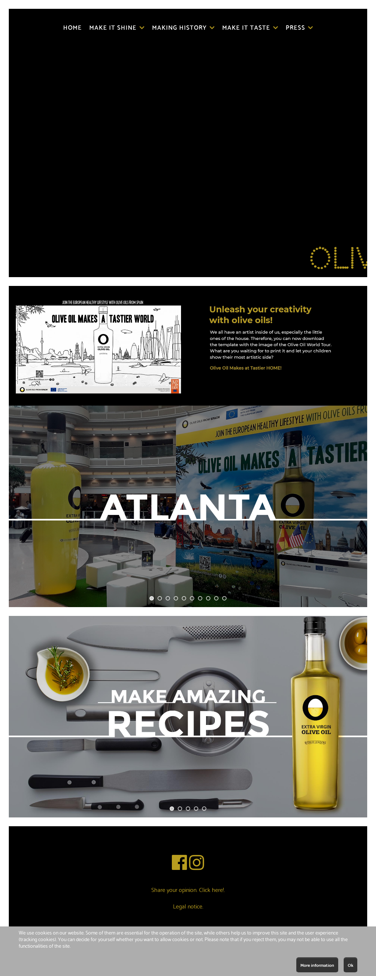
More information (317, 965)
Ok (350, 965)
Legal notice (187, 906)
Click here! (211, 889)
